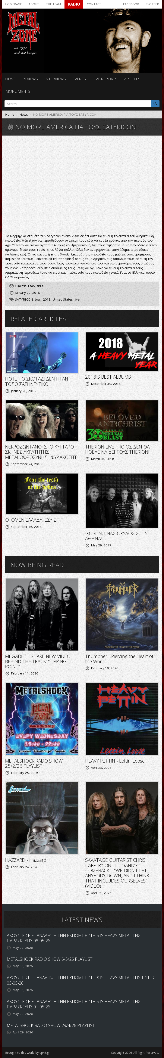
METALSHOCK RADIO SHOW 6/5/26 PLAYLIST (49, 959)
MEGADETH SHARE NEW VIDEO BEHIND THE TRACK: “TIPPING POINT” (37, 661)
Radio (74, 4)
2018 (47, 299)
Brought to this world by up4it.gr (27, 1053)
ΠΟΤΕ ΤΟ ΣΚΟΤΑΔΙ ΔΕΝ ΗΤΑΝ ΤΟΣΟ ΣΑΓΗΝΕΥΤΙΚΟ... (36, 381)
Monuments (18, 91)
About (34, 4)
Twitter (152, 4)
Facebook (131, 4)
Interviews (55, 78)
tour (38, 299)
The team (53, 4)
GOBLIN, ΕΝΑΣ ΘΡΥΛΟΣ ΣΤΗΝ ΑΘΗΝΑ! (116, 536)
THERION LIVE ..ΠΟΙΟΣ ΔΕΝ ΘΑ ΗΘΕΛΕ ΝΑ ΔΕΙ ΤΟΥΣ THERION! (117, 449)
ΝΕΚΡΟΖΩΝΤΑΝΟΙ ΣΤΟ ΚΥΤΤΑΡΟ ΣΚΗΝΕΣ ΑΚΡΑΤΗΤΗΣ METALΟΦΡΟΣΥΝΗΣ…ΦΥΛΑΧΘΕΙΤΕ (41, 451)
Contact (94, 4)
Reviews (30, 78)
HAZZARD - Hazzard (25, 860)
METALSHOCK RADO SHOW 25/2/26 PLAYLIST (34, 763)
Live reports (105, 78)
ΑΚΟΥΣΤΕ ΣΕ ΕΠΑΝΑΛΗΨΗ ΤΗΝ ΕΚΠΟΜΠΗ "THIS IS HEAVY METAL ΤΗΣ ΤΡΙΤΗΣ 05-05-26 (81, 980)
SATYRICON (24, 299)
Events (79, 78)
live (77, 299)
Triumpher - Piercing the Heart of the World (119, 658)
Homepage (13, 4)
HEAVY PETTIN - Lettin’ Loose (115, 760)
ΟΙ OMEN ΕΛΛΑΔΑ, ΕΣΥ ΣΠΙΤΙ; (35, 519)
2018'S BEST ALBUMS (108, 376)
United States (63, 299)
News (10, 78)
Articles (132, 78)
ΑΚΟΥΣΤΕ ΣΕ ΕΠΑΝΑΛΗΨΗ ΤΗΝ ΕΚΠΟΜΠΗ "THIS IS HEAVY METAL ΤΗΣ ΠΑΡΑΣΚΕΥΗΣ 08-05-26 (73, 938)
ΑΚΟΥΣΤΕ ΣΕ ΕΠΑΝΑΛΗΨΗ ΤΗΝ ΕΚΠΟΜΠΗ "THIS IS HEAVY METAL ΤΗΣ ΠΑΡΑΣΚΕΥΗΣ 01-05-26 (73, 1004)
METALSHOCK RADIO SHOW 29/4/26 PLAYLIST (51, 1025)
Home (9, 114)
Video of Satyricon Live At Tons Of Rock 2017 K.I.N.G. (82, 185)
